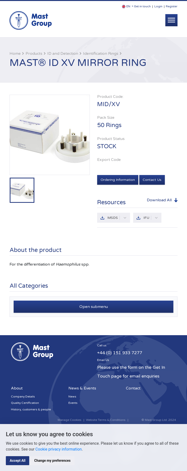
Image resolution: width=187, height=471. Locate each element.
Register (172, 6)
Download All (159, 200)
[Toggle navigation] (171, 20)
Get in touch (142, 6)
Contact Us (152, 180)
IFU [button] (150, 218)
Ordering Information (118, 180)
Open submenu (93, 306)
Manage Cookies (69, 420)
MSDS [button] (117, 218)
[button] (127, 6)
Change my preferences (52, 460)
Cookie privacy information (58, 449)
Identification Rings (100, 53)
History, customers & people (31, 409)
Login (158, 6)
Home (15, 53)
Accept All (17, 460)
